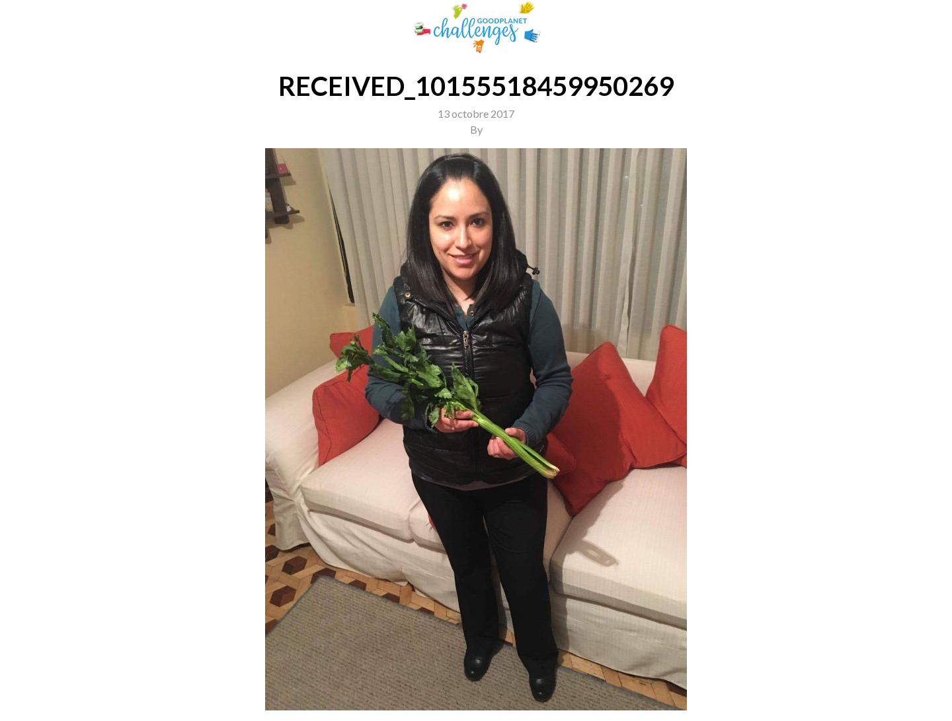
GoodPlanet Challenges (476, 27)
